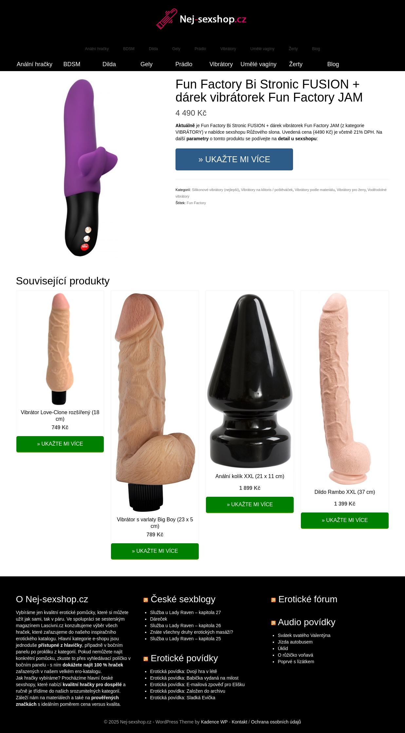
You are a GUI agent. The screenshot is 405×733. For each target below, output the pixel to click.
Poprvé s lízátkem (296, 661)
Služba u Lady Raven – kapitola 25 (185, 638)
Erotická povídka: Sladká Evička (182, 697)
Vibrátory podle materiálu (315, 190)
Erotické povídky (184, 658)
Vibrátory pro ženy (351, 190)
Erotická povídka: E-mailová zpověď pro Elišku (197, 684)
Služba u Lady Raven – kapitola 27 (185, 612)
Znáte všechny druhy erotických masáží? (192, 632)
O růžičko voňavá (295, 655)
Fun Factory (196, 203)
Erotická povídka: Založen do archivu (187, 691)
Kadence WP (214, 721)
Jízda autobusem (295, 642)
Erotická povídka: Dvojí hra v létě (183, 671)
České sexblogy (183, 599)
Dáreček (158, 619)
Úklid (283, 648)
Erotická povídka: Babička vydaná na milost (194, 678)
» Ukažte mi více (234, 159)
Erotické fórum (308, 599)
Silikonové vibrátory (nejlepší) (215, 190)
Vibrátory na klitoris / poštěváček (267, 190)
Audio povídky (307, 622)
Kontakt (239, 721)
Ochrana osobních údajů (276, 721)
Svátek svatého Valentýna (304, 635)
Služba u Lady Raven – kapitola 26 (185, 625)
